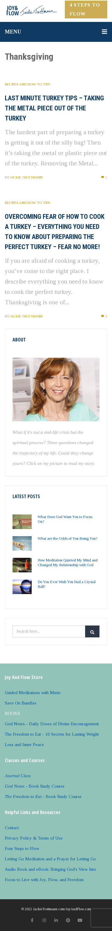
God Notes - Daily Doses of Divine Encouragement (52, 723)
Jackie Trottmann (26, 177)
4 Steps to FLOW (85, 9)
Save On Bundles (20, 703)
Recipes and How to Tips (27, 84)
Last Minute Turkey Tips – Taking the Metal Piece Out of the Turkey (54, 108)
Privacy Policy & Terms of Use (34, 838)
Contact (12, 827)
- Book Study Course (35, 786)
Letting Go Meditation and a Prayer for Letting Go (50, 858)
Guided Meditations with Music (33, 692)
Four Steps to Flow (22, 848)
